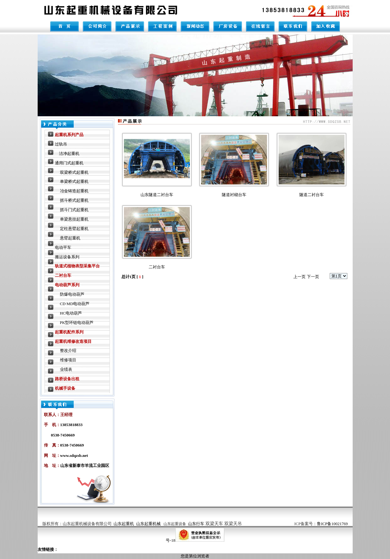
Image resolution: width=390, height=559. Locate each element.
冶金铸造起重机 (74, 191)
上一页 (299, 276)
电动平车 (63, 247)
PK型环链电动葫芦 (77, 322)
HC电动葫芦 (71, 313)
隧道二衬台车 (311, 194)
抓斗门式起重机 (74, 209)
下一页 (313, 276)
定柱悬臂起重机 (74, 228)
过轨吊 (61, 144)
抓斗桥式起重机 (74, 200)
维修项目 (68, 360)
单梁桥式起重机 (74, 181)
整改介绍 (68, 350)
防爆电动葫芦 (72, 294)
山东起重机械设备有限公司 (87, 523)
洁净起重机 (69, 153)
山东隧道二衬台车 (157, 194)
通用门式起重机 (69, 163)
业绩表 (66, 369)
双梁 (224, 523)
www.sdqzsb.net (74, 455)
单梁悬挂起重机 (74, 219)
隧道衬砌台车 (234, 194)
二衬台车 (157, 267)
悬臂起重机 (70, 238)
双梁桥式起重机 (74, 172)
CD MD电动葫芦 (74, 303)
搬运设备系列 (67, 257)
